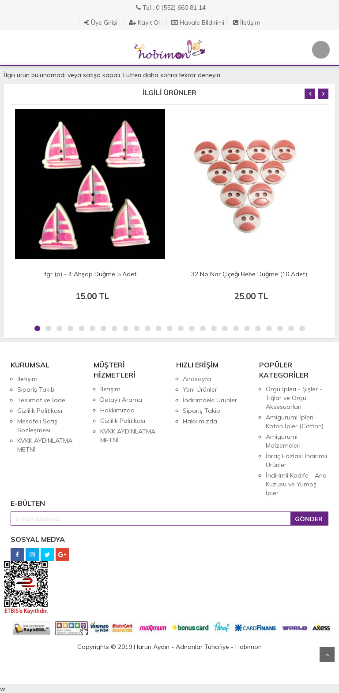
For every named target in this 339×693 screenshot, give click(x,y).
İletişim (246, 22)
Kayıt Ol (144, 22)
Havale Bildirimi (197, 22)
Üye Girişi (100, 22)
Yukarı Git (327, 654)
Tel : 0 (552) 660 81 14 (171, 7)
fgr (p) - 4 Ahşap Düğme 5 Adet (90, 274)
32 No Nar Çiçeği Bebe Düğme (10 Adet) (249, 274)
